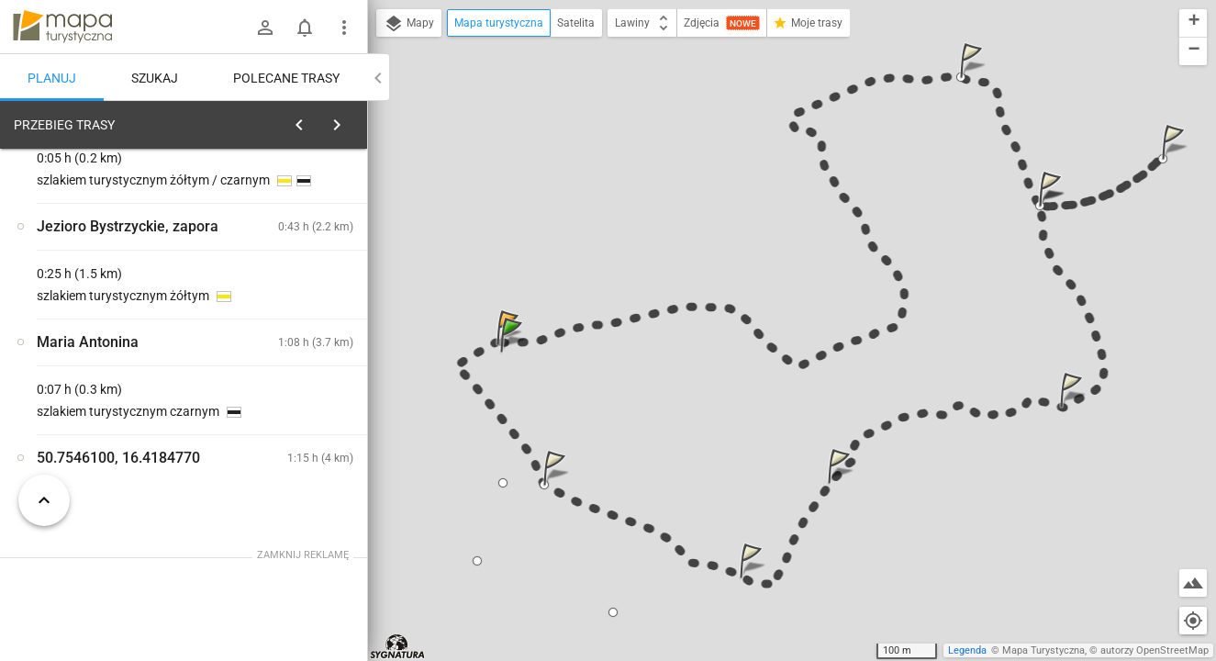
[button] (514, 353)
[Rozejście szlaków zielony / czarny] (110, 407)
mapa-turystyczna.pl (62, 26)
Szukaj (154, 78)
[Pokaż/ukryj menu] (344, 27)
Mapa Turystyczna (1043, 650)
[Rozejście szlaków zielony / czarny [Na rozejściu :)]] (293, 446)
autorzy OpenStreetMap (1154, 650)
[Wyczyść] (347, 120)
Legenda (967, 650)
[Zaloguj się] (265, 27)
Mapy (409, 24)
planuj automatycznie (294, 253)
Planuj (52, 78)
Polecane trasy (286, 78)
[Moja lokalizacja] (1193, 620)
